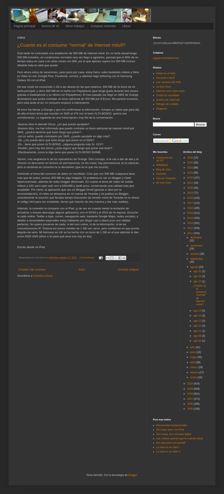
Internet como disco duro (170, 91)
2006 (190, 403)
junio (193, 352)
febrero (194, 372)
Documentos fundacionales (171, 425)
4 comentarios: (87, 257)
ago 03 (197, 340)
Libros (126, 26)
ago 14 (197, 315)
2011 (190, 233)
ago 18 (197, 276)
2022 (190, 177)
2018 (190, 197)
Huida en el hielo (165, 73)
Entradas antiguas (128, 269)
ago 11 (197, 330)
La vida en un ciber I (167, 447)
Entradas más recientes (31, 269)
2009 (190, 388)
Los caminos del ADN (168, 82)
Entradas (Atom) (43, 275)
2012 (190, 228)
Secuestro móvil (165, 77)
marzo (194, 367)
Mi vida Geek (163, 182)
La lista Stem (163, 86)
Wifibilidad (162, 165)
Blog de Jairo (163, 169)
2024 (190, 167)
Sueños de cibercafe (168, 99)
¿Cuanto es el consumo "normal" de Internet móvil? (71, 45)
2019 (190, 192)
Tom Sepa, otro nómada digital (173, 434)
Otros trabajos (74, 26)
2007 (190, 398)
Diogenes (161, 108)
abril (193, 362)
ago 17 (197, 281)
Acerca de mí (50, 26)
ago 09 (197, 335)
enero (194, 377)
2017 (190, 202)
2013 (190, 223)
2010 (190, 383)
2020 (190, 187)
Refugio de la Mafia (167, 104)
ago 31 (197, 271)
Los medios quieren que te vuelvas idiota (179, 438)
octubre (194, 253)
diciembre (195, 237)
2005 (190, 408)
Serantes (161, 173)
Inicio (82, 269)
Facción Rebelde (166, 178)
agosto (194, 267)
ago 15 (197, 310)
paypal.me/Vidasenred (166, 58)
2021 (190, 182)
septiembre (196, 258)
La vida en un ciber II (168, 451)
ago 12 (197, 325)
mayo (193, 357)
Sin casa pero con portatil (170, 442)
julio (193, 347)
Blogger (132, 475)
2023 (190, 172)
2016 (190, 208)
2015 (190, 213)
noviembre (196, 245)
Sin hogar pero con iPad (170, 429)
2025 (190, 162)
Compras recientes (103, 26)
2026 (190, 157)
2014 (190, 217)
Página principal (24, 26)
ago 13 (197, 320)
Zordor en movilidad (167, 95)
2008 (190, 393)
